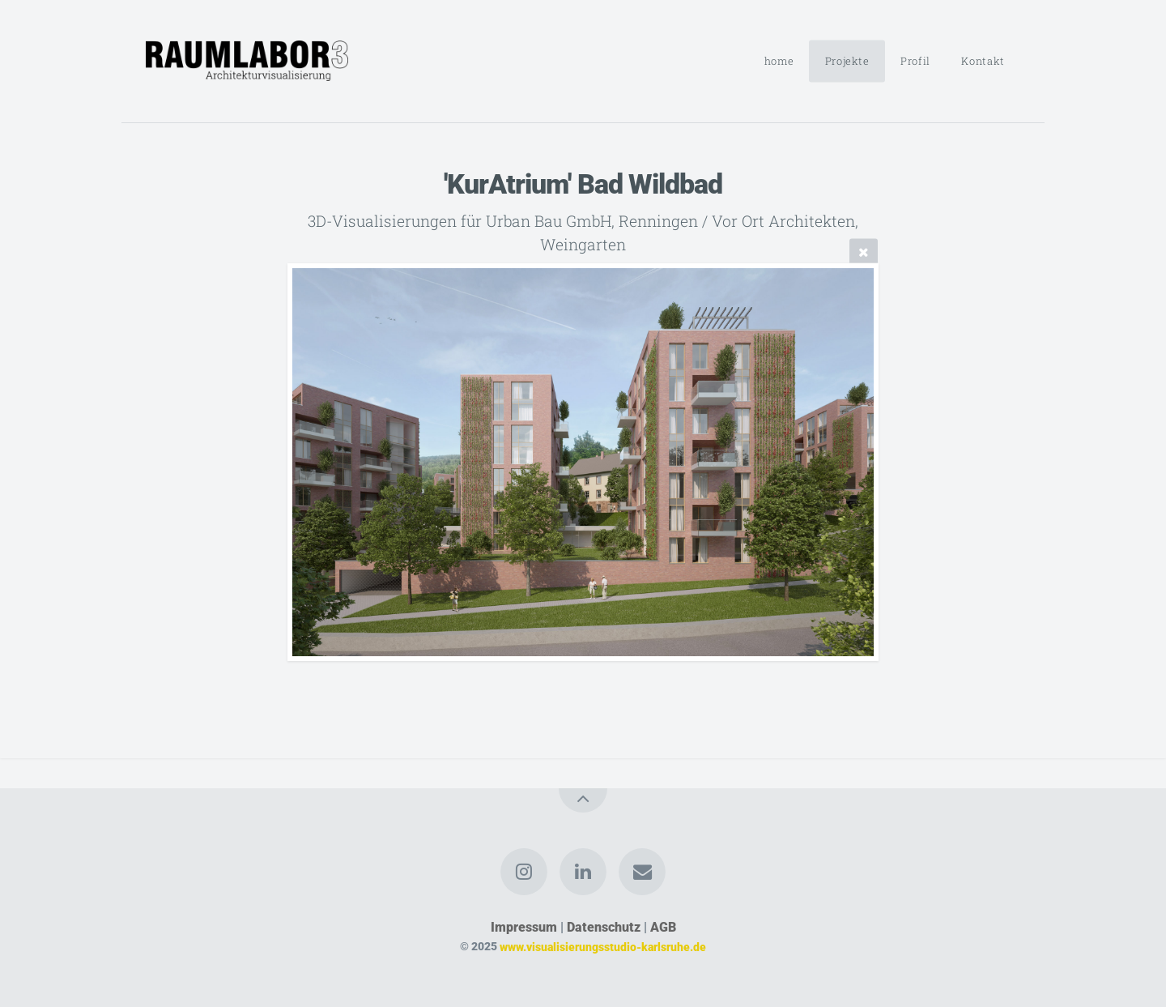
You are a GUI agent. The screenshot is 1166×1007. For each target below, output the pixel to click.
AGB (663, 927)
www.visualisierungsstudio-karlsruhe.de (603, 947)
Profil (915, 60)
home (779, 60)
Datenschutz (603, 927)
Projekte (847, 60)
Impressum (524, 927)
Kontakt (982, 60)
